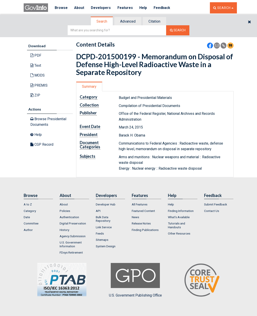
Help (143, 8)
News (135, 217)
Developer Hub (105, 204)
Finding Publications (145, 230)
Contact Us (211, 211)
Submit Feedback (215, 204)
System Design (105, 246)
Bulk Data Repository (103, 218)
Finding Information (181, 211)
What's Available (179, 217)
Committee (31, 223)
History (64, 230)
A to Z (28, 204)
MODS (37, 75)
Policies (65, 211)
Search (101, 21)
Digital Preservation (73, 223)
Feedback (162, 8)
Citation (154, 21)
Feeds (100, 233)
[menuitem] (38, 204)
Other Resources (179, 233)
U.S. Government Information (71, 244)
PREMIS (39, 85)
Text (35, 65)
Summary (89, 86)
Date (27, 217)
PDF (35, 55)
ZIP (35, 95)
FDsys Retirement (71, 252)
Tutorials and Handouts (176, 225)
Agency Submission (73, 236)
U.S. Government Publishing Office (135, 280)
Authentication (69, 217)
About (79, 8)
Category (30, 211)
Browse (61, 8)
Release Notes (141, 223)
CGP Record (41, 144)
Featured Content (143, 211)
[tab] (102, 21)
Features (125, 8)
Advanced (128, 21)
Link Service (104, 227)
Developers (101, 8)
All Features (139, 204)
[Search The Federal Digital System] (177, 30)
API (98, 211)
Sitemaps (102, 239)
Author (28, 230)
